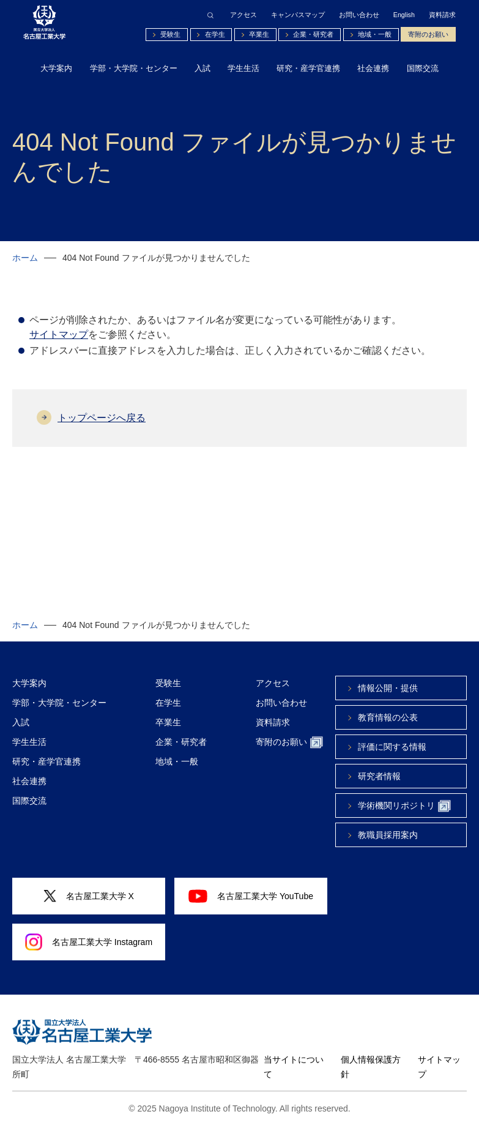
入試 (202, 68)
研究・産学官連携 (308, 68)
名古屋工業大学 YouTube (250, 896)
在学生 (215, 34)
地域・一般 (375, 34)
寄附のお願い (428, 34)
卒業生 (259, 34)
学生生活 (243, 68)
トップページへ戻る (102, 418)
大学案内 (56, 68)
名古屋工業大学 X (88, 896)
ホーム (25, 258)
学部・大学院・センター (133, 68)
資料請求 (442, 15)
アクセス (243, 15)
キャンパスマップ (298, 15)
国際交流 (423, 68)
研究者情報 (379, 776)
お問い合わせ (359, 15)
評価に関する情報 (392, 747)
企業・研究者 (313, 34)
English (404, 15)
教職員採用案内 (388, 835)
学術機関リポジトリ (404, 806)
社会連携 (373, 68)
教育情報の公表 (388, 717)
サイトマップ (58, 334)
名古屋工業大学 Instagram (88, 942)
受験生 (170, 34)
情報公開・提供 (388, 688)
